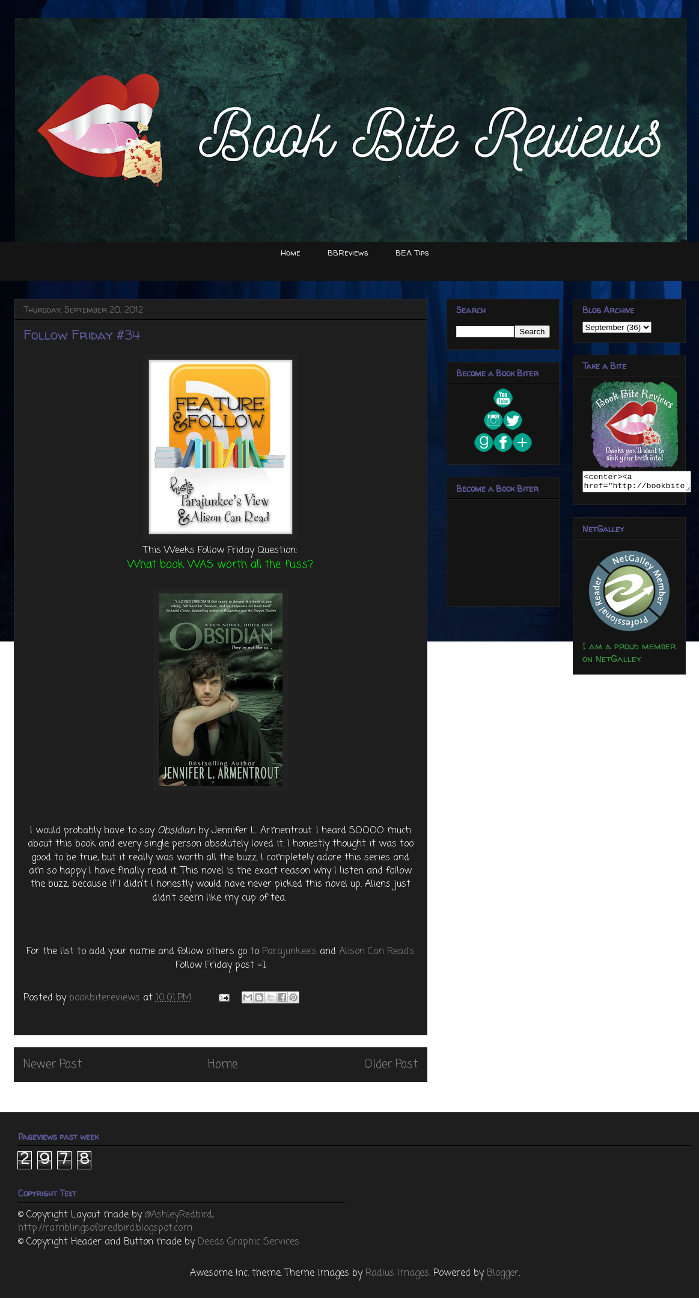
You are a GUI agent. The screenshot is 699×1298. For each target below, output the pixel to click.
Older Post (391, 1064)
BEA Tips (412, 252)
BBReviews (348, 252)
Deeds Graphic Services (248, 1242)
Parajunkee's (289, 951)
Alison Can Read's (377, 951)
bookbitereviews (106, 998)
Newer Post (52, 1064)
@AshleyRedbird (178, 1215)
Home (291, 252)
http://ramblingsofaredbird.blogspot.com (105, 1228)
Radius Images (397, 1273)
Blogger (503, 1273)
